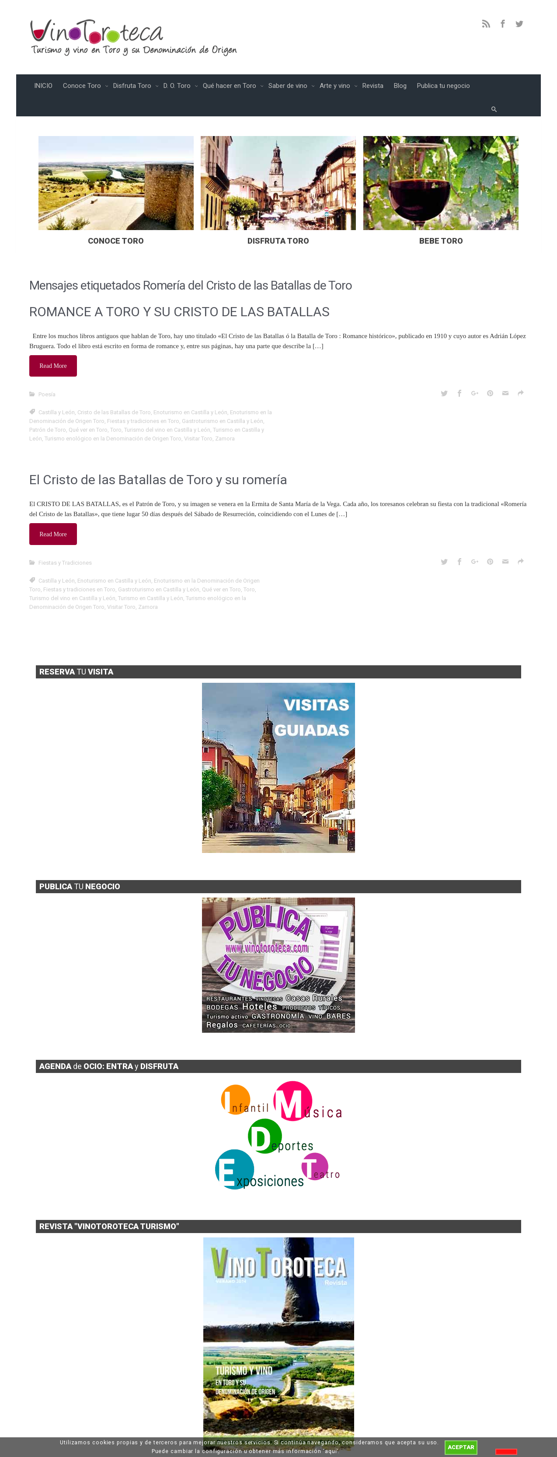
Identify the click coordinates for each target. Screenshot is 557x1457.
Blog (400, 86)
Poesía (47, 374)
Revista (372, 86)
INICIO (43, 86)
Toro (116, 409)
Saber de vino (288, 86)
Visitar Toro (198, 418)
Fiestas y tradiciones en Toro (143, 401)
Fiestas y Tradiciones (65, 539)
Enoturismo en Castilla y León (190, 392)
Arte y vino (336, 86)
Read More (54, 347)
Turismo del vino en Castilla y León (167, 409)
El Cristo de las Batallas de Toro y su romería (158, 459)
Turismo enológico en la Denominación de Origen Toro (113, 418)
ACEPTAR (461, 1447)
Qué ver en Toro (88, 409)
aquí (331, 1451)
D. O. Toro (178, 86)
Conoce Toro (83, 86)
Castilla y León (56, 392)
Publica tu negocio (443, 86)
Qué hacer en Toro (230, 86)
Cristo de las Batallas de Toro (114, 392)
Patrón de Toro (47, 409)
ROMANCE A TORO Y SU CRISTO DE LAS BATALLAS (179, 294)
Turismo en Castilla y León (150, 575)
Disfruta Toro (133, 86)
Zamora (225, 418)
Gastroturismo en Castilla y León (222, 401)
